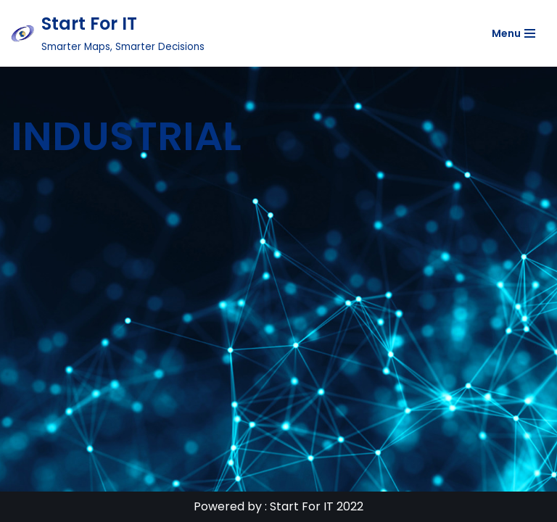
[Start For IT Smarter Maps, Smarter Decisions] (108, 33)
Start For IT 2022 (316, 506)
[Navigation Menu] (513, 33)
